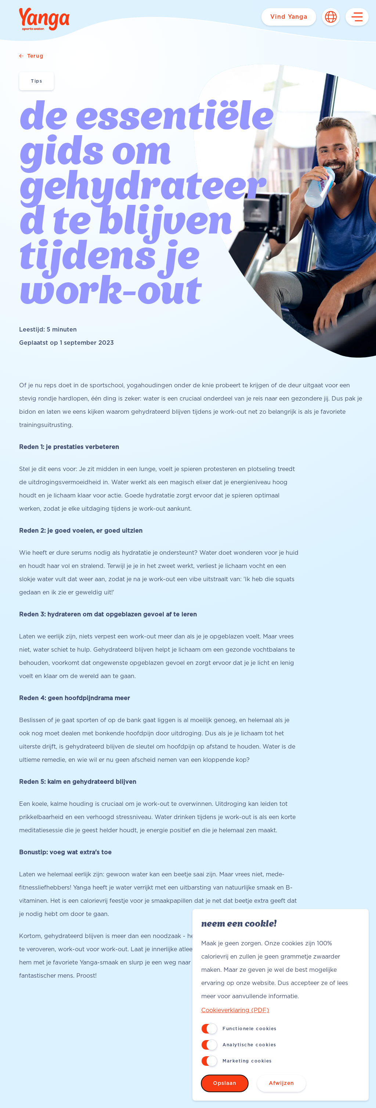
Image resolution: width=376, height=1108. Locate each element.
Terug (31, 56)
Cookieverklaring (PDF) (235, 1010)
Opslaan (224, 1083)
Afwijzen (281, 1083)
